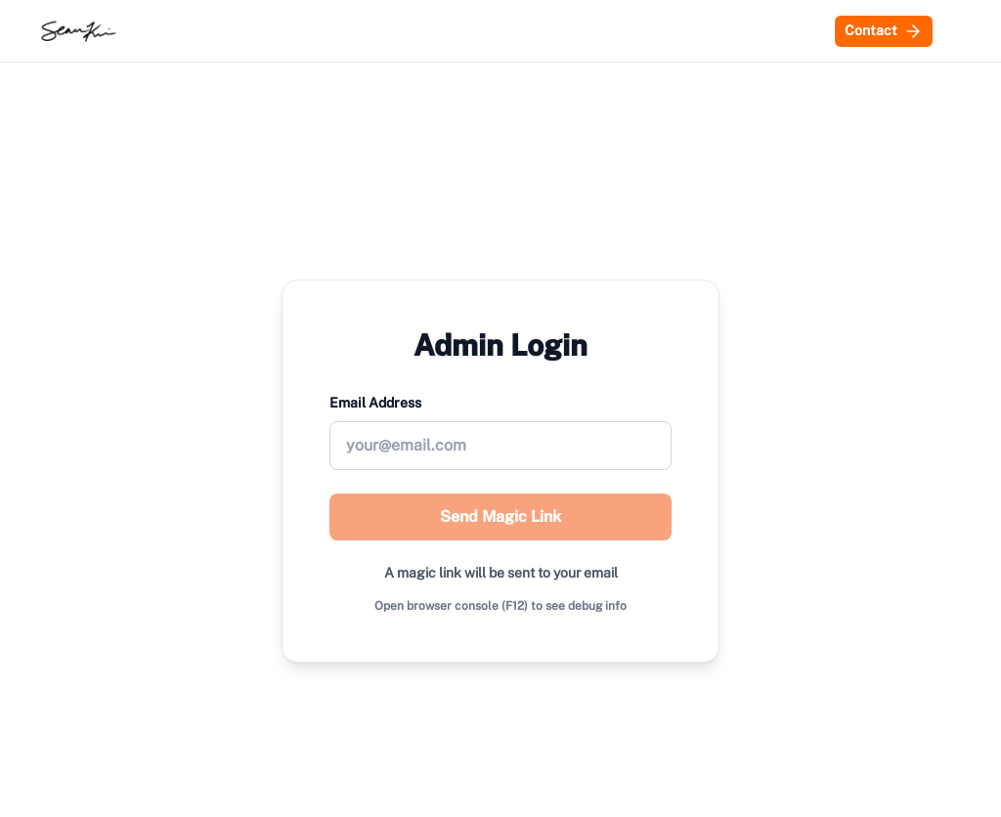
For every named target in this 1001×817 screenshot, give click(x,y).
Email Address (375, 402)
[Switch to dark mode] (954, 31)
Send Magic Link (500, 516)
